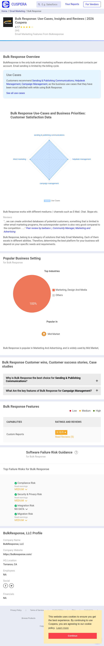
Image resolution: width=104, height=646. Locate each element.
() (17, 30)
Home (4, 11)
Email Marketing (17, 11)
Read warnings (21, 486)
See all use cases (15, 93)
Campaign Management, (35, 84)
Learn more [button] (62, 628)
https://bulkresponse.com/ (17, 554)
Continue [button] (72, 636)
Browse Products (28, 618)
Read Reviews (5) (64, 436)
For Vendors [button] (92, 4)
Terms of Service (37, 610)
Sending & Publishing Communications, (53, 80)
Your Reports (72, 4)
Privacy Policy (16, 610)
